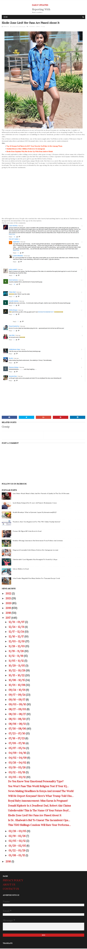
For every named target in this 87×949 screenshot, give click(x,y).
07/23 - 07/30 (17, 734)
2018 (8, 613)
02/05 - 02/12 (17, 841)
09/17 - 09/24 (17, 695)
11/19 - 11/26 (16, 651)
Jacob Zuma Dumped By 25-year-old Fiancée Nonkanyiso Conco (35, 503)
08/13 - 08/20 (17, 719)
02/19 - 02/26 (17, 836)
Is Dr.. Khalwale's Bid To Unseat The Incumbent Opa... (39, 820)
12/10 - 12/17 (16, 637)
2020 (9, 603)
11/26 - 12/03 (17, 646)
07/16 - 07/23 (17, 738)
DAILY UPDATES (40, 5)
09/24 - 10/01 (17, 690)
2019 (9, 608)
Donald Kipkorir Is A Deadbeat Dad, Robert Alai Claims (39, 806)
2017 (8, 618)
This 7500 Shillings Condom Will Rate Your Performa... (39, 825)
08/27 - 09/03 (18, 709)
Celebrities (32, 27)
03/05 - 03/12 (17, 777)
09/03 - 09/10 (18, 705)
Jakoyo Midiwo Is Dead (21, 569)
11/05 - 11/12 (16, 661)
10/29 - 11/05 (17, 666)
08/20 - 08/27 (17, 714)
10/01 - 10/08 (17, 685)
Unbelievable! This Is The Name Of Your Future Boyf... (39, 811)
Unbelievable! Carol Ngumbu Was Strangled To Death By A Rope (35, 560)
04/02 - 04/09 (18, 758)
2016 (9, 862)
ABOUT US (9, 885)
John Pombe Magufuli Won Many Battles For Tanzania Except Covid (36, 579)
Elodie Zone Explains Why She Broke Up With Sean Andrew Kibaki (29, 152)
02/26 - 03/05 (18, 831)
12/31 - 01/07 (17, 622)
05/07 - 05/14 (17, 748)
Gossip (43, 27)
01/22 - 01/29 (17, 851)
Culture (38, 27)
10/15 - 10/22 (17, 675)
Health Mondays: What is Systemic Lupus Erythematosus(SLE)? (35, 513)
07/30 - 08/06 (18, 729)
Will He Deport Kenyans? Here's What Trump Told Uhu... (40, 796)
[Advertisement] (43, 399)
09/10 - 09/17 (17, 700)
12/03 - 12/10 (17, 641)
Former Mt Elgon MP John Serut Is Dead (27, 532)
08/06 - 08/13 (17, 724)
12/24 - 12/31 (17, 627)
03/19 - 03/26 (17, 768)
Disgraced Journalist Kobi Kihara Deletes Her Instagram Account (35, 550)
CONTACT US (11, 889)
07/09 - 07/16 (17, 743)
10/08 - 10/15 (17, 680)
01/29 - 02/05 (17, 846)
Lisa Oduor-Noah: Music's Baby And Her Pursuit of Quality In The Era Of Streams (41, 494)
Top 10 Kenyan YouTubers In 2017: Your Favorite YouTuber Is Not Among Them (34, 146)
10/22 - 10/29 (17, 671)
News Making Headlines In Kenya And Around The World (40, 791)
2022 (9, 594)
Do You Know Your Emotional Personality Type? (35, 781)
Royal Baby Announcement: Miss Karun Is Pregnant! (38, 801)
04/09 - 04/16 (18, 753)
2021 (8, 598)
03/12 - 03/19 (17, 772)
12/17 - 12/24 (17, 632)
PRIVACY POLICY (13, 880)
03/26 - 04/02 (18, 763)
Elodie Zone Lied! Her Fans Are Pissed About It (34, 815)
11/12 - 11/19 (16, 656)
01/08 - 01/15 (17, 855)
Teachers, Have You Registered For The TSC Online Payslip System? (36, 522)
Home (5, 17)
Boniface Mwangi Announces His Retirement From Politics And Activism (38, 541)
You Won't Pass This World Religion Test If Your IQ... (38, 786)
